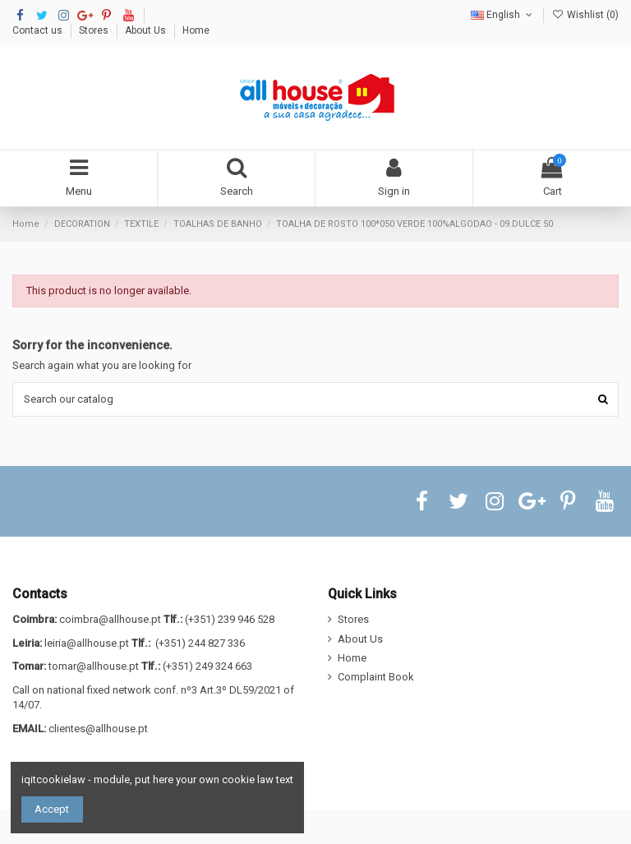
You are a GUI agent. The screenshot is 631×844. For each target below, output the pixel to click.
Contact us (38, 30)
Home (196, 30)
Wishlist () (585, 15)
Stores (95, 30)
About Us (146, 30)
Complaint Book (376, 677)
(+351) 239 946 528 (229, 619)
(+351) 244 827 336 (200, 643)
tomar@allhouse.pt (93, 666)
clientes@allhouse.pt (98, 728)
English (503, 15)
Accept (52, 809)
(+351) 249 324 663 (207, 666)
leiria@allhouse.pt (86, 643)
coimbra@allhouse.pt (110, 619)
